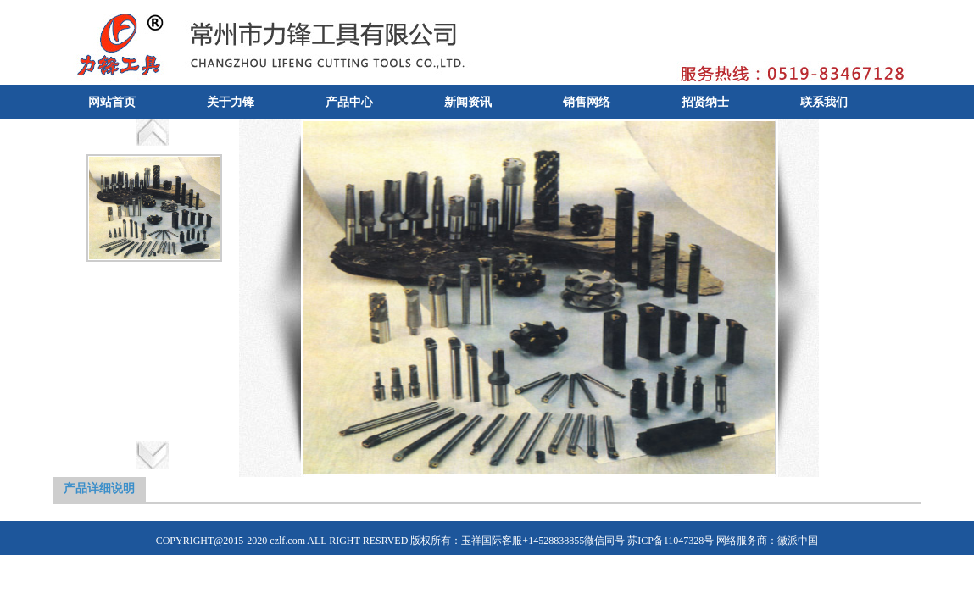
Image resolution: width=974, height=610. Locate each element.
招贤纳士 (705, 102)
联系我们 (824, 102)
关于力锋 (230, 102)
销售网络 (586, 102)
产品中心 (349, 102)
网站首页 (112, 102)
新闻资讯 (468, 102)
